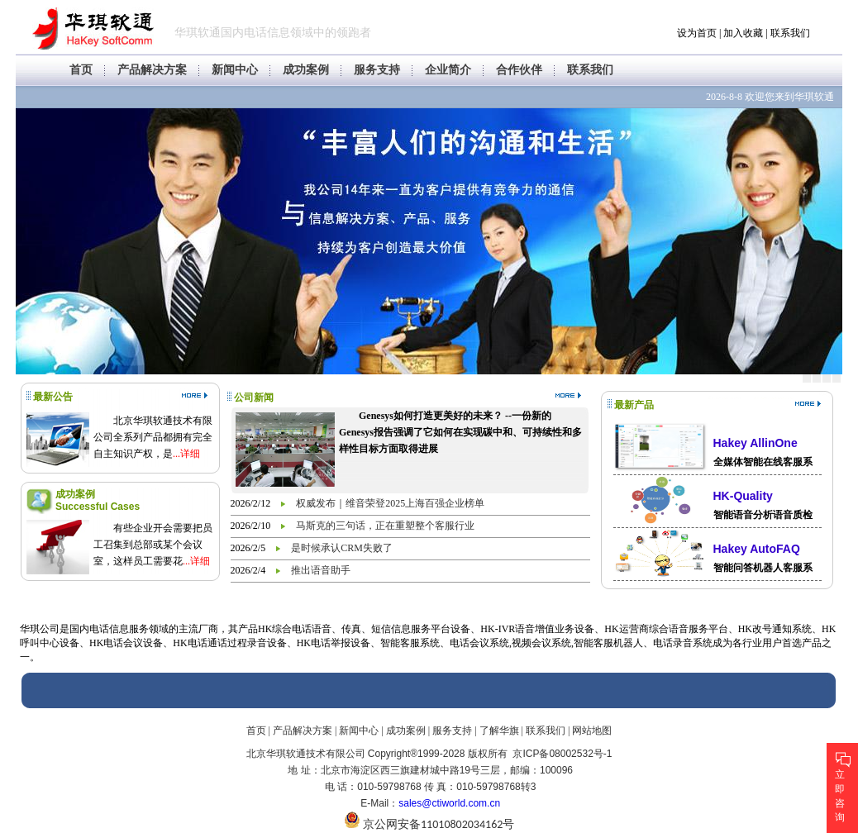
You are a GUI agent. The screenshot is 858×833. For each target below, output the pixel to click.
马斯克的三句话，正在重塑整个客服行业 (385, 525)
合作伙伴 (519, 70)
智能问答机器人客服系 (763, 568)
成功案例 (306, 70)
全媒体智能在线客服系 (763, 462)
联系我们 (790, 33)
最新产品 (634, 405)
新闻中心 (235, 70)
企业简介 (448, 70)
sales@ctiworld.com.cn (449, 803)
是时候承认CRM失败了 (342, 548)
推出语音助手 (320, 570)
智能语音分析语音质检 (763, 515)
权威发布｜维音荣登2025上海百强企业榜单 (390, 503)
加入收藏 (743, 33)
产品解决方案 (152, 70)
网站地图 (592, 730)
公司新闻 (254, 397)
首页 (81, 70)
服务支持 (377, 70)
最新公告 (53, 396)
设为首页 (697, 33)
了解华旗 (499, 730)
